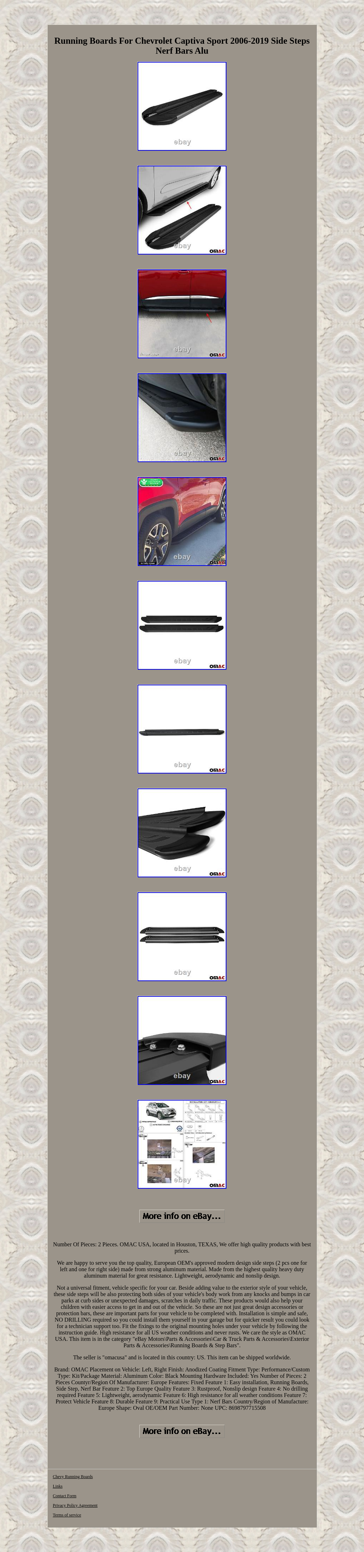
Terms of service (67, 1515)
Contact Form (64, 1495)
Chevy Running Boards (73, 1476)
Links (57, 1486)
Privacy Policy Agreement (75, 1505)
